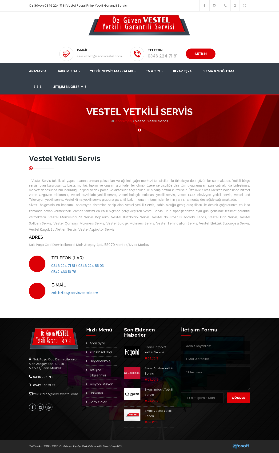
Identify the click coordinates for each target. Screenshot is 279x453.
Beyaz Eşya (182, 71)
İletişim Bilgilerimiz (69, 86)
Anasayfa (38, 71)
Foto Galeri (98, 402)
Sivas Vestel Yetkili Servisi (158, 413)
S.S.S (37, 86)
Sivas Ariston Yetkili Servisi (159, 371)
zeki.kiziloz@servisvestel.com (99, 56)
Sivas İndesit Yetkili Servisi (159, 392)
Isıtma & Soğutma (218, 71)
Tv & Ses (154, 71)
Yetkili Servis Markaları (113, 71)
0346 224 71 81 (163, 56)
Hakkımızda (68, 71)
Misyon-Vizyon (101, 384)
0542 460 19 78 (63, 271)
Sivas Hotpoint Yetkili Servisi (155, 350)
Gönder (238, 398)
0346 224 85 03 (91, 265)
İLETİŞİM (201, 53)
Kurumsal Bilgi (101, 352)
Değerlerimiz (100, 361)
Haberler (96, 393)
